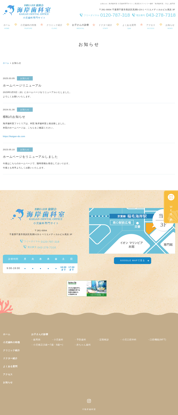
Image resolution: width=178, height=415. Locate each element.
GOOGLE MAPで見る (132, 261)
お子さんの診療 (80, 26)
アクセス (151, 26)
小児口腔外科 (129, 339)
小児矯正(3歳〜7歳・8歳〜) (48, 344)
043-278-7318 (40, 246)
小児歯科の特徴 (28, 26)
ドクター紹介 (105, 26)
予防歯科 (81, 339)
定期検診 (104, 339)
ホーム (6, 26)
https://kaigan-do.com (14, 136)
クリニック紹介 (54, 26)
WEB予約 (171, 211)
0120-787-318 (40, 241)
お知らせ (8, 382)
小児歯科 (58, 339)
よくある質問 (129, 26)
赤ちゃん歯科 (83, 344)
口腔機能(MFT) (158, 339)
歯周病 (36, 339)
